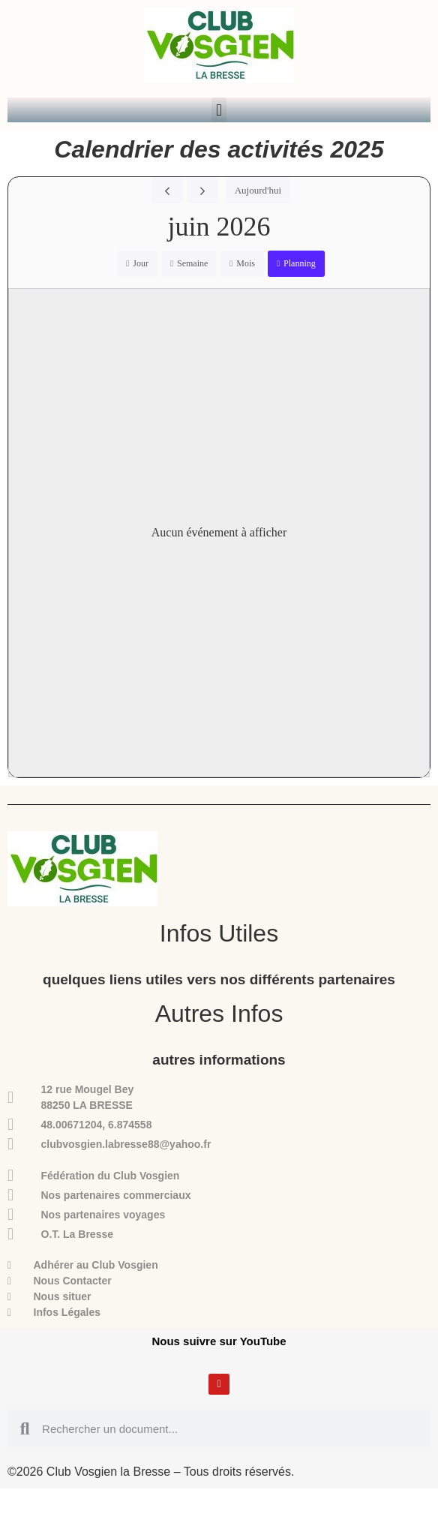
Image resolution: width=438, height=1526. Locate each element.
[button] (219, 110)
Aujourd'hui (258, 190)
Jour (140, 263)
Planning (300, 263)
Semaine (192, 263)
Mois (245, 263)
